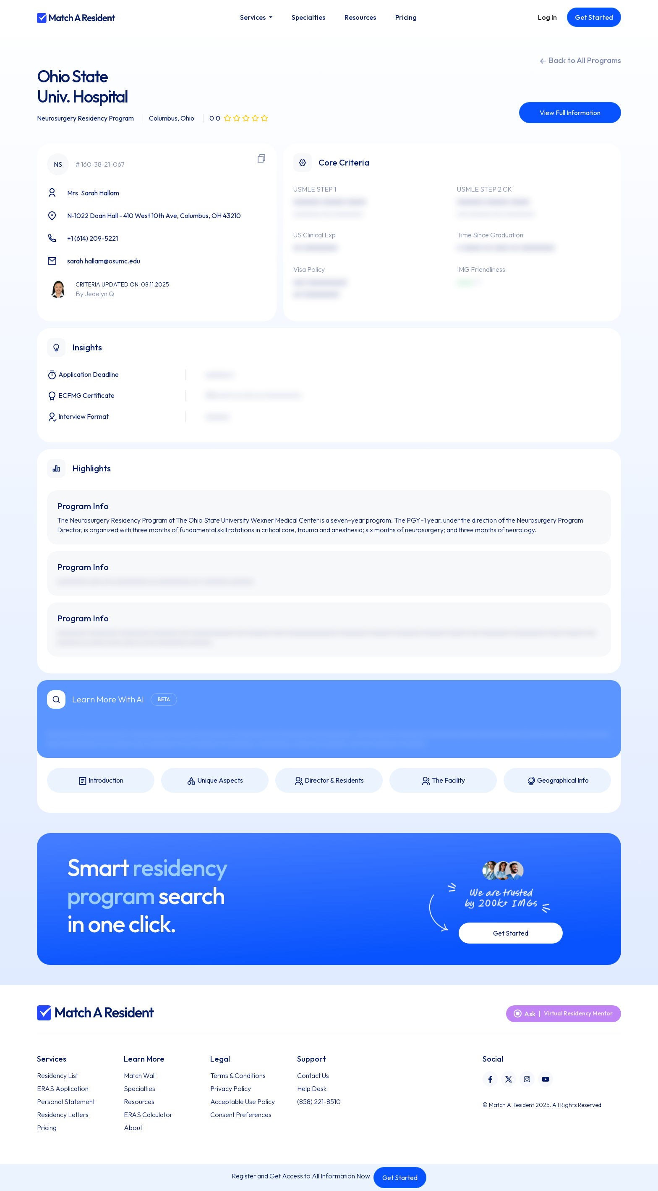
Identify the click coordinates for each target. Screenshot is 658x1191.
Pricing (47, 1127)
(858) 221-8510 (319, 1101)
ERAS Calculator (148, 1114)
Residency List (57, 1075)
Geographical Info (557, 781)
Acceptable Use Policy (242, 1101)
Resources (139, 1101)
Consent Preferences (241, 1114)
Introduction (100, 781)
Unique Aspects (215, 781)
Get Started (400, 1177)
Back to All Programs (580, 60)
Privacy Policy (230, 1088)
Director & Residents (329, 781)
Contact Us (313, 1075)
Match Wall (140, 1075)
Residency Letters (63, 1114)
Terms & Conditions (238, 1075)
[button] (256, 17)
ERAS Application (63, 1088)
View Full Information (570, 112)
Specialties (139, 1088)
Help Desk (311, 1088)
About (133, 1127)
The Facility (443, 781)
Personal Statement (66, 1101)
